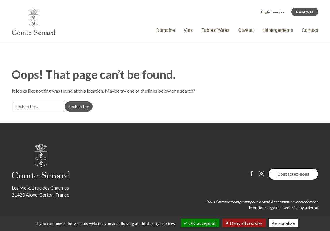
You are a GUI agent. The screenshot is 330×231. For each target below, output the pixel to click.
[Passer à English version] (273, 12)
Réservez (305, 11)
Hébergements (277, 30)
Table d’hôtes (215, 30)
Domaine (165, 30)
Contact (310, 30)
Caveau (246, 30)
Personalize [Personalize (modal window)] (283, 223)
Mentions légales (265, 207)
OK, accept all (200, 223)
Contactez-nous (293, 173)
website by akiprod (301, 207)
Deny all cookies (244, 223)
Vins (188, 30)
